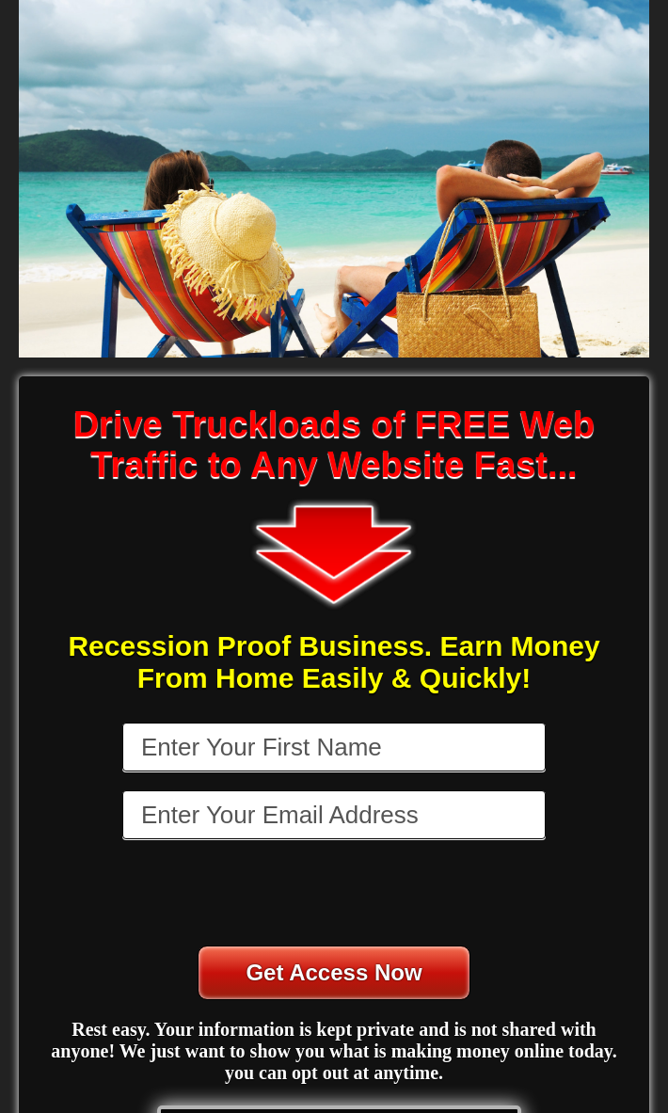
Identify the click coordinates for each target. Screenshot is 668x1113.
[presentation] (336, 894)
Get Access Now (333, 972)
